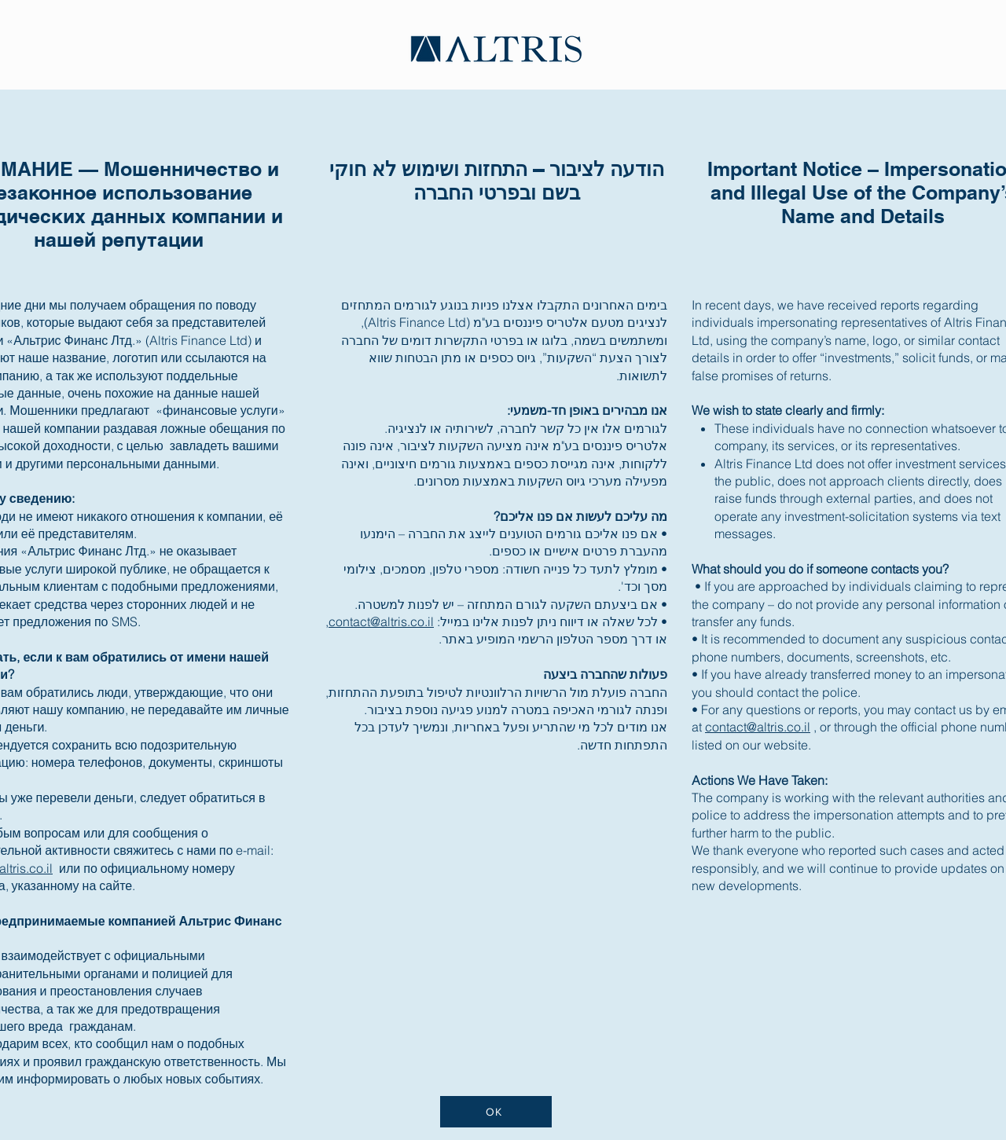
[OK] (496, 1111)
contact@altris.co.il (381, 621)
